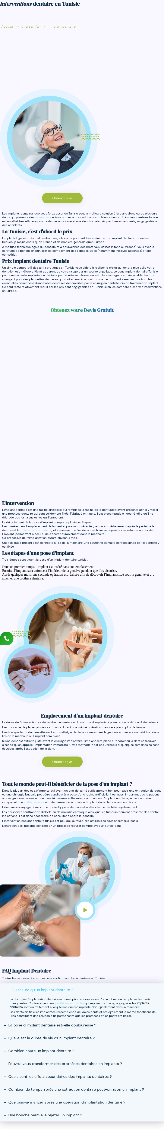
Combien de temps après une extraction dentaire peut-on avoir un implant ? (76, 1089)
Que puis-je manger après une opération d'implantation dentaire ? (66, 1102)
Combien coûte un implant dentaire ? (41, 1050)
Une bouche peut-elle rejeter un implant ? (45, 1115)
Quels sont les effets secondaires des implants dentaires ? (60, 1076)
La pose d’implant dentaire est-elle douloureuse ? (52, 1025)
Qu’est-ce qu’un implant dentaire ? (42, 989)
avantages (42, 217)
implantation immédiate (34, 530)
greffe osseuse (34, 802)
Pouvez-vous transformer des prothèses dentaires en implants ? (65, 1063)
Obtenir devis (62, 198)
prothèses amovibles (69, 1003)
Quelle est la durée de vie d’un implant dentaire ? (51, 1038)
